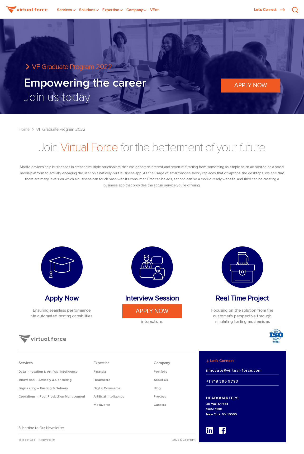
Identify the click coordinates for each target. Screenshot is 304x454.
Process (160, 396)
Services (66, 10)
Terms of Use (27, 440)
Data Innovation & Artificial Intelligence (48, 372)
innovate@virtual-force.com (234, 370)
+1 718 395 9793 (222, 381)
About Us (161, 380)
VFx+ (154, 10)
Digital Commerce (107, 388)
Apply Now (250, 85)
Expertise (112, 10)
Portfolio (160, 372)
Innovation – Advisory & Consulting (45, 380)
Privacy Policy (46, 440)
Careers (160, 405)
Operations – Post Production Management (52, 396)
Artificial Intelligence (109, 396)
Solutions (89, 10)
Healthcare (102, 380)
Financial (100, 372)
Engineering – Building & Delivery (43, 388)
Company (136, 10)
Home (24, 129)
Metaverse (102, 405)
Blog (157, 388)
